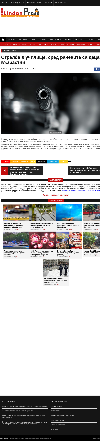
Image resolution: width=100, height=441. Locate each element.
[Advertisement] (83, 21)
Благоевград (6, 44)
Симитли (16, 44)
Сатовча (61, 44)
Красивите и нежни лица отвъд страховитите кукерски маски (24, 406)
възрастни (42, 161)
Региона (11, 39)
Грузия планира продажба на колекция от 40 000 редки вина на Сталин (42, 225)
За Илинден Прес (17, 3)
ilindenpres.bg (4, 438)
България (23, 39)
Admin (4, 69)
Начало (4, 3)
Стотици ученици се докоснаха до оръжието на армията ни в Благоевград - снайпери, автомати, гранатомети (24, 423)
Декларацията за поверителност (63, 415)
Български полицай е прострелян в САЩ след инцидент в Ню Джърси (13, 225)
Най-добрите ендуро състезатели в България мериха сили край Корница (23, 416)
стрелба (6, 161)
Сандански (81, 44)
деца (33, 161)
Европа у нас (56, 39)
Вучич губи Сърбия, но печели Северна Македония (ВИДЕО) (68, 253)
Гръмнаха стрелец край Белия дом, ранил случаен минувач (14, 253)
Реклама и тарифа (34, 3)
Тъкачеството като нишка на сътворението (17, 411)
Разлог (33, 44)
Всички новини (56, 406)
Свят (33, 39)
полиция (63, 161)
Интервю (79, 39)
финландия (53, 161)
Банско (25, 44)
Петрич (90, 44)
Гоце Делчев (42, 44)
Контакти (48, 3)
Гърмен (53, 44)
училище (15, 161)
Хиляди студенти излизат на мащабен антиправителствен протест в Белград (55, 280)
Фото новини (60, 3)
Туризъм (42, 39)
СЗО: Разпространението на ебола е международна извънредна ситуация (42, 253)
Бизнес (68, 39)
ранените (24, 161)
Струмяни (70, 44)
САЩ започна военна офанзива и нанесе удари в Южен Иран (68, 225)
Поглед (90, 39)
